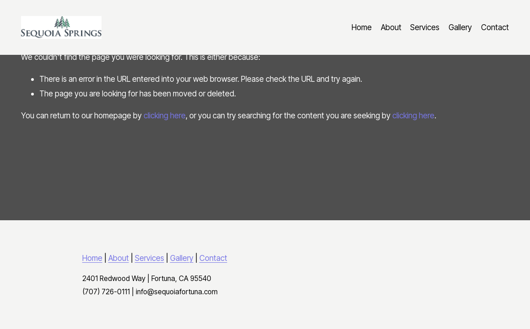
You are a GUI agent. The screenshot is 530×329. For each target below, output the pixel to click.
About (391, 27)
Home (362, 27)
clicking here (165, 115)
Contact (495, 27)
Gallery (460, 27)
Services (424, 27)
